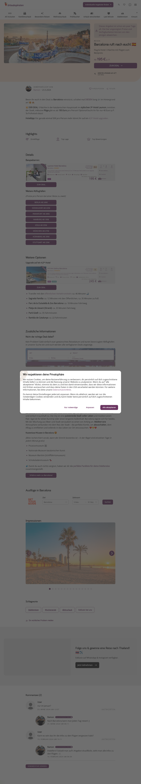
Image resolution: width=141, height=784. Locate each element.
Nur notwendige (71, 407)
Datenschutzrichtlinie (62, 390)
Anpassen (90, 407)
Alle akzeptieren (109, 407)
